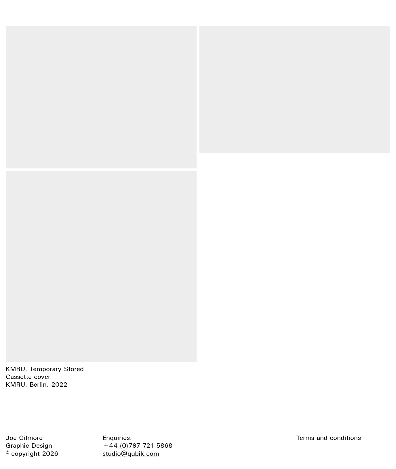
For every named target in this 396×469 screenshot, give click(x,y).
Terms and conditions (328, 438)
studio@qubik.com (130, 453)
